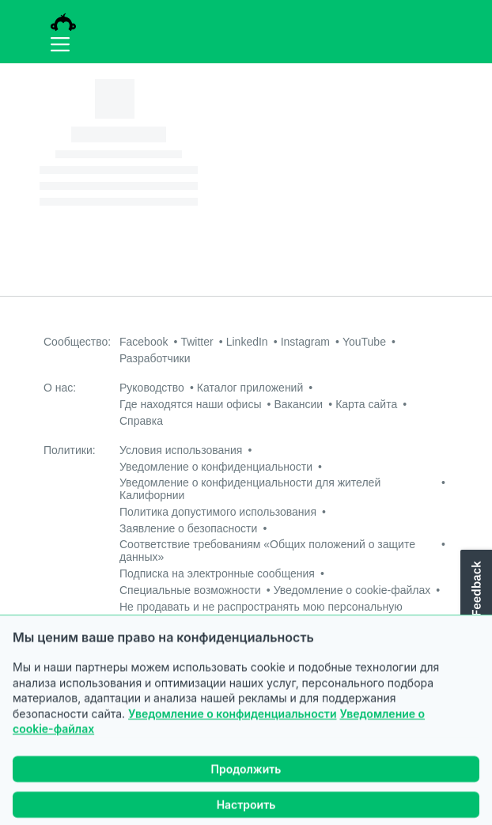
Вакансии (298, 404)
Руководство (151, 387)
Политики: (70, 450)
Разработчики (154, 358)
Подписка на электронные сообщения (217, 573)
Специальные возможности (190, 590)
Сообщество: (77, 341)
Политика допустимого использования (217, 511)
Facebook (143, 341)
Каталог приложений (250, 387)
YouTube (364, 341)
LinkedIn (247, 341)
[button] (474, 602)
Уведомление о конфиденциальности (232, 741)
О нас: (60, 387)
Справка (141, 420)
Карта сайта (366, 404)
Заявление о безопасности (188, 528)
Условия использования (180, 450)
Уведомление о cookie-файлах (352, 590)
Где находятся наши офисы (190, 404)
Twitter (196, 341)
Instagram (305, 341)
